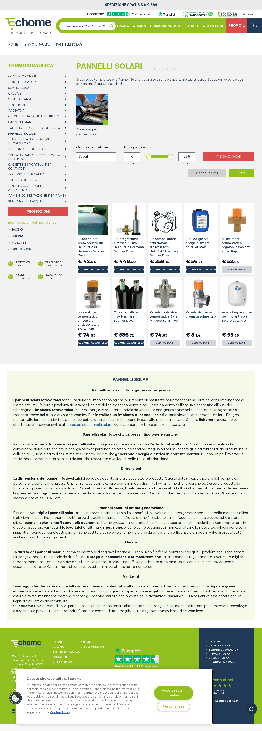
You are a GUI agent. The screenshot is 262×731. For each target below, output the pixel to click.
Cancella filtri (207, 173)
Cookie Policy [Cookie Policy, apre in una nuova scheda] (60, 712)
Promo (85, 642)
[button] (15, 698)
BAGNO (57, 642)
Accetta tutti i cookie (173, 693)
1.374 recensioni (217, 690)
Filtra (241, 173)
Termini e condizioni (222, 649)
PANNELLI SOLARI (69, 44)
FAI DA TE (59, 657)
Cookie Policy (218, 657)
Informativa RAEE (220, 661)
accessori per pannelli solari (89, 425)
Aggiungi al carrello (93, 269)
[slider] (148, 156)
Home (13, 44)
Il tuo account (93, 647)
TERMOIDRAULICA (37, 44)
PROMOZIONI (38, 211)
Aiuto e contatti (220, 645)
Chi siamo (214, 641)
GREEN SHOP (62, 661)
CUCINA (58, 647)
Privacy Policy (218, 653)
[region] (114, 696)
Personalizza (174, 706)
